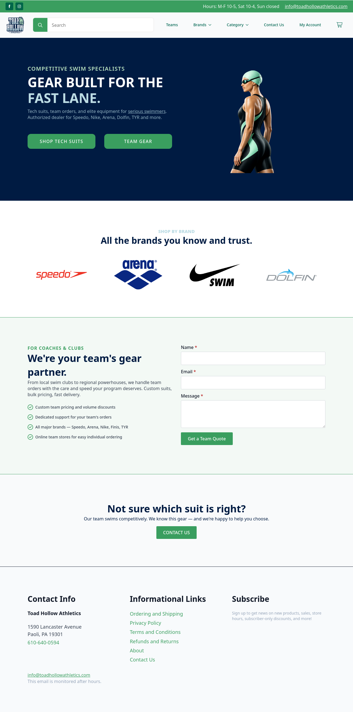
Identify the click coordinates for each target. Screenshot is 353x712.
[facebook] (9, 6)
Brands (199, 24)
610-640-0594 (43, 642)
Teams (172, 24)
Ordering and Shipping (156, 613)
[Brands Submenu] (211, 24)
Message (192, 396)
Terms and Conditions (155, 632)
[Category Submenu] (248, 24)
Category (235, 24)
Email (188, 371)
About (137, 650)
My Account (310, 24)
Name (189, 347)
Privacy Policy (145, 623)
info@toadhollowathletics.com (316, 6)
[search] (40, 25)
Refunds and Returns (154, 641)
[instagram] (19, 6)
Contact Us (274, 24)
